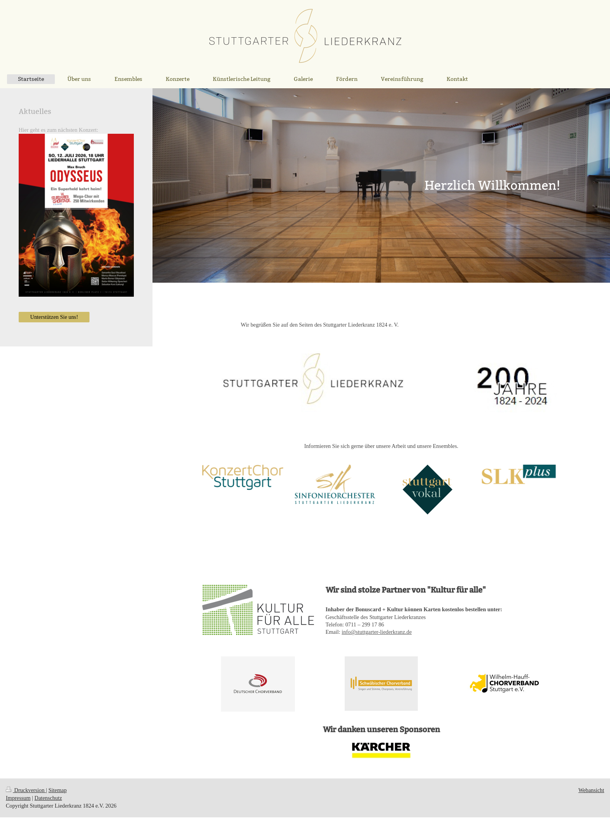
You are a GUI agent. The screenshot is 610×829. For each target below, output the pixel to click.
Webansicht (591, 790)
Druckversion (26, 790)
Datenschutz (48, 798)
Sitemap (57, 790)
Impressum (18, 798)
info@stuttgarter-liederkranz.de (377, 632)
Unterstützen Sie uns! (54, 317)
